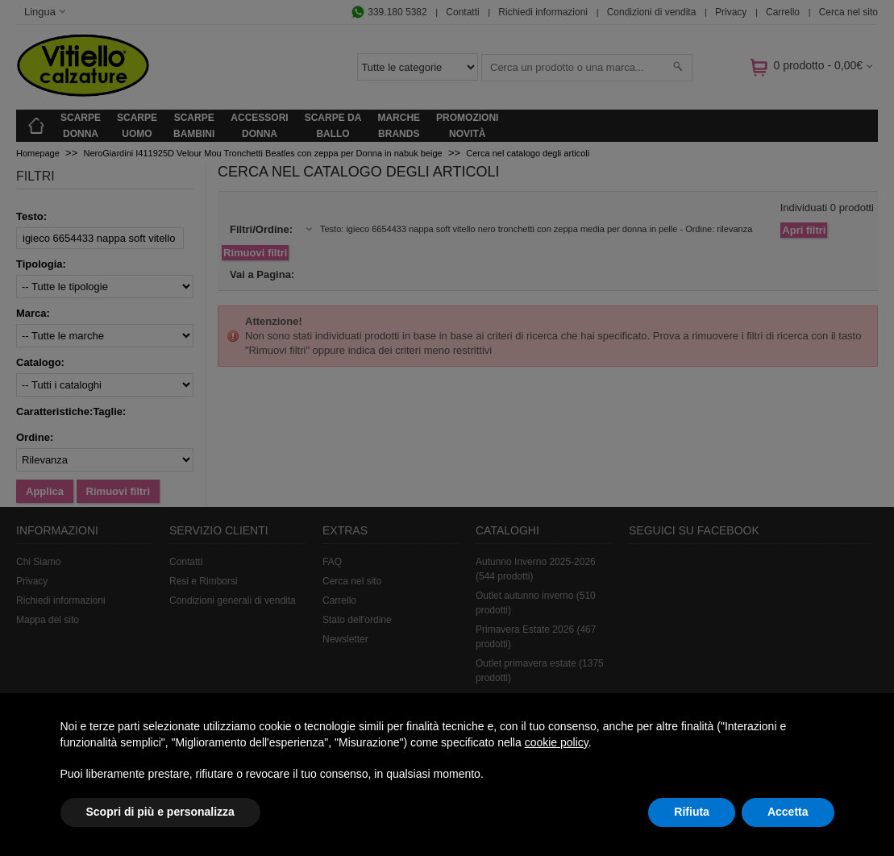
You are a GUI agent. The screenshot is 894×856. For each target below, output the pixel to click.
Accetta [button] (788, 811)
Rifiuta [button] (691, 811)
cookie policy (556, 742)
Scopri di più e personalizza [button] (160, 811)
